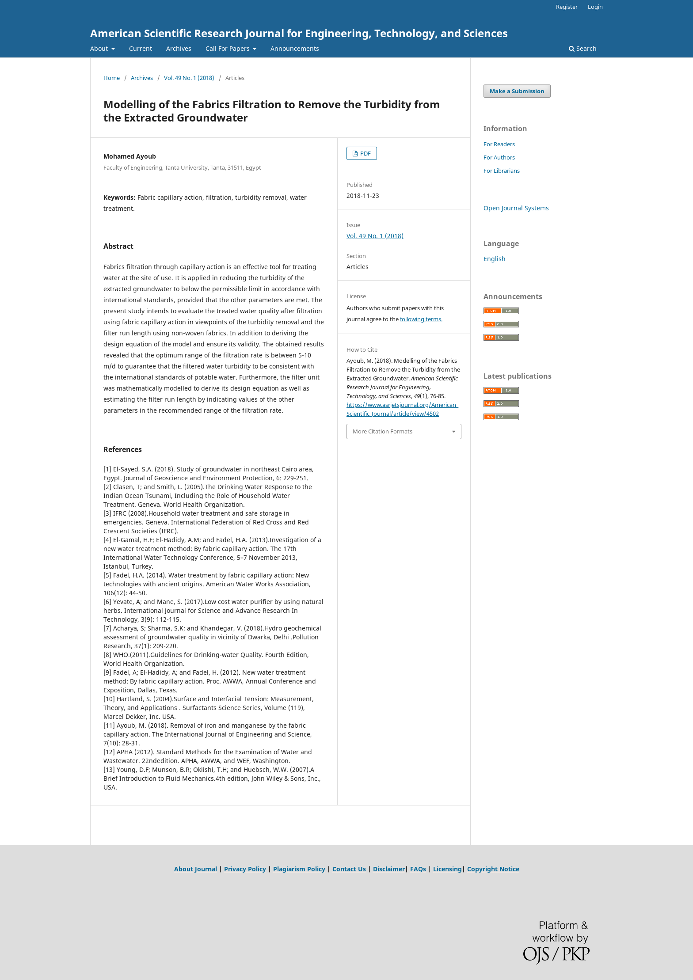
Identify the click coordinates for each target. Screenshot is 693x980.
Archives (178, 48)
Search (583, 48)
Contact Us (349, 869)
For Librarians (502, 171)
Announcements (294, 48)
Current (140, 48)
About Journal (195, 869)
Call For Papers (228, 48)
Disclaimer (389, 869)
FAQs (418, 869)
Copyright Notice (493, 869)
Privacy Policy (245, 869)
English (495, 258)
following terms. (421, 319)
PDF (365, 153)
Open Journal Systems (516, 208)
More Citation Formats (382, 431)
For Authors (499, 157)
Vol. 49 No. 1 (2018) (189, 78)
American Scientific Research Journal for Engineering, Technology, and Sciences (299, 33)
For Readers (499, 144)
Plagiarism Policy (299, 869)
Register (567, 7)
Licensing (447, 869)
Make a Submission (517, 91)
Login (595, 7)
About (100, 48)
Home (111, 78)
